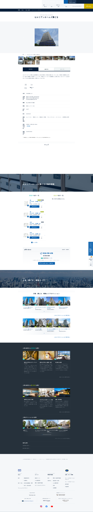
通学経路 (33, 122)
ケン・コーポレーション (70, 475)
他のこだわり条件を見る (64, 368)
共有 (90, 265)
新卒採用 (67, 477)
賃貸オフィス (37, 471)
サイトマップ (59, 507)
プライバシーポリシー (44, 507)
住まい (44, 1)
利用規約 (53, 507)
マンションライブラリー (77, 6)
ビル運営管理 (37, 474)
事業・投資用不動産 (39, 476)
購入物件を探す (26, 441)
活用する (58, 5)
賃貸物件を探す (26, 438)
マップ (50, 249)
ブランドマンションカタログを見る (62, 431)
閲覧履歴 (80, 2)
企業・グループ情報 (63, 1)
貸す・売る (20, 476)
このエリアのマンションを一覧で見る (62, 306)
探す (44, 5)
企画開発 (54, 481)
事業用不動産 (55, 1)
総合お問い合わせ (34, 507)
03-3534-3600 (46, 246)
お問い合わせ (88, 6)
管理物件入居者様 (72, 2)
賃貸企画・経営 (56, 474)
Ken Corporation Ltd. (11, 4)
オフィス (49, 1)
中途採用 (67, 480)
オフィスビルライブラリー (40, 478)
